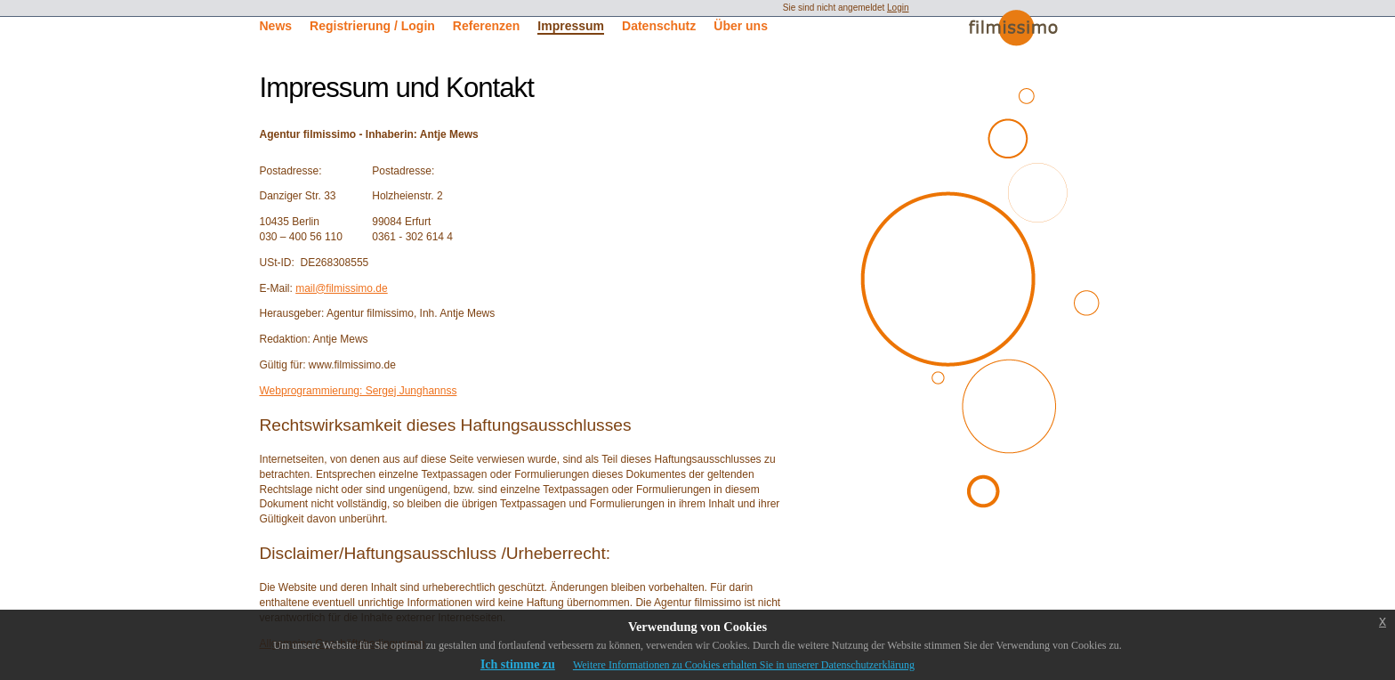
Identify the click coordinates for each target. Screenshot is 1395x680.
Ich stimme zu (517, 664)
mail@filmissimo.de (341, 288)
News (276, 26)
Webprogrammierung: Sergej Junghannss (358, 391)
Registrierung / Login (372, 26)
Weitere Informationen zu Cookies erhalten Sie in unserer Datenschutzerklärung (744, 665)
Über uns (741, 26)
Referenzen (486, 26)
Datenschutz (659, 26)
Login (897, 7)
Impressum (570, 26)
